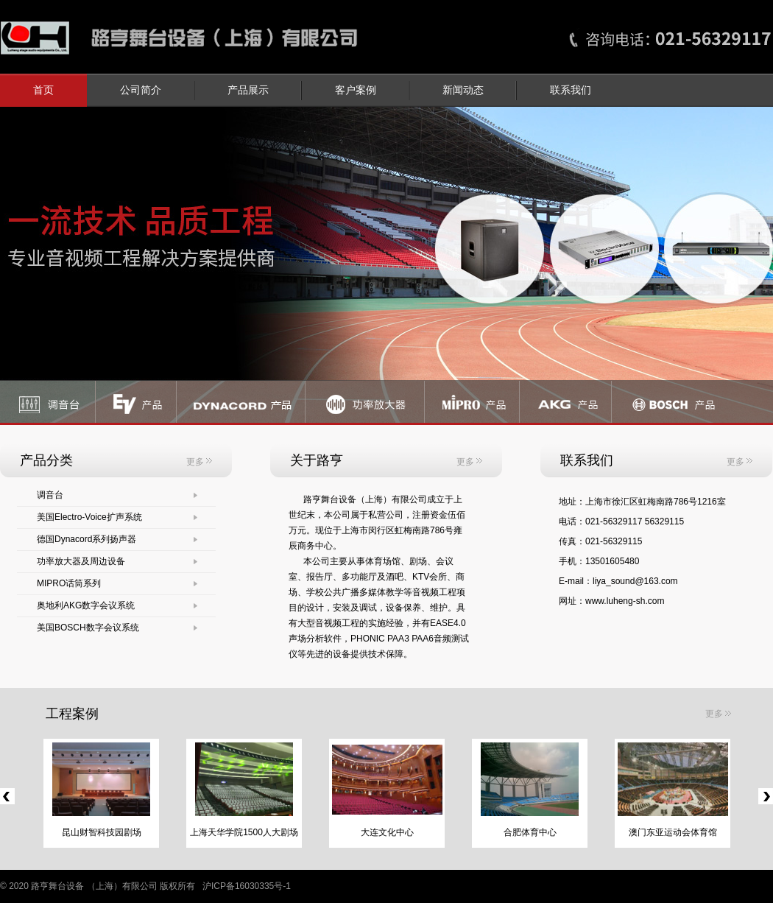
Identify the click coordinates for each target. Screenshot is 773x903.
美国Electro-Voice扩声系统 (89, 517)
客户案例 (355, 90)
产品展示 (248, 90)
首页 (43, 90)
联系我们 (570, 90)
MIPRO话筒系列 (69, 583)
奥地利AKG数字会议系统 (86, 605)
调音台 (50, 495)
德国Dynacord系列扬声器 (86, 539)
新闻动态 (463, 90)
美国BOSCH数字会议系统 (88, 627)
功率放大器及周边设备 (81, 561)
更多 (199, 462)
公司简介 (140, 90)
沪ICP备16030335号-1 (246, 886)
